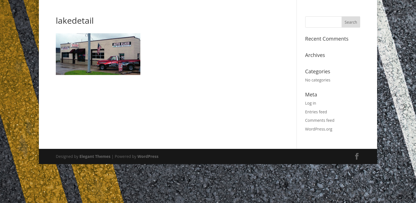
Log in (310, 103)
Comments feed (320, 120)
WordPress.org (318, 129)
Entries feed (316, 111)
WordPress (147, 156)
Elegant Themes (94, 156)
